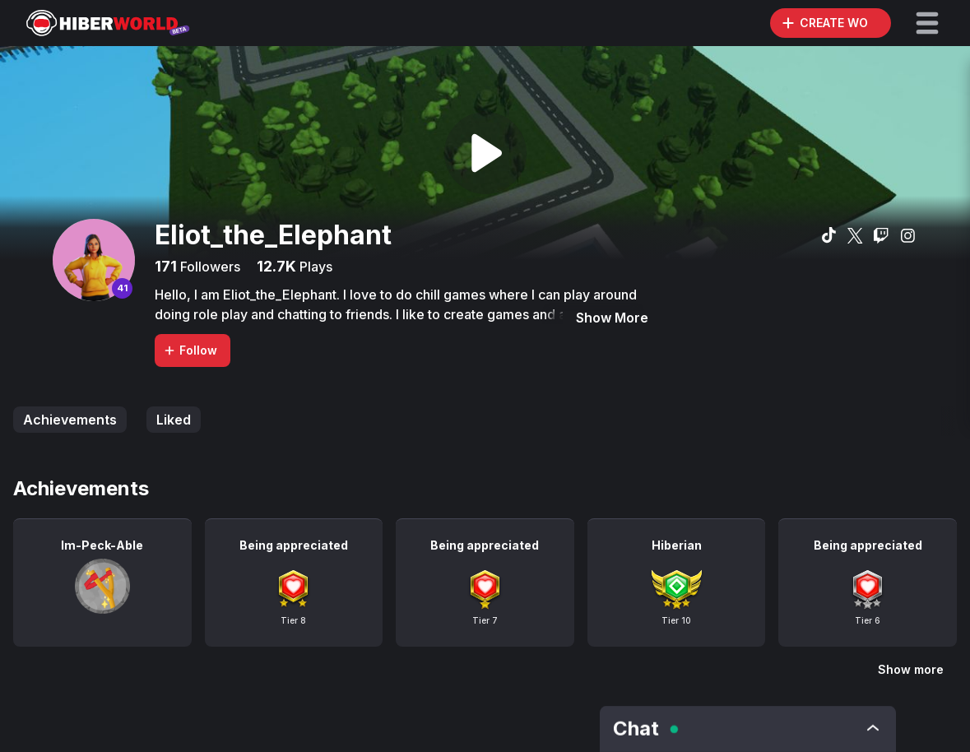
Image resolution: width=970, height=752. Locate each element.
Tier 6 (867, 620)
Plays (314, 266)
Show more (911, 669)
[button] (927, 23)
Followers (208, 266)
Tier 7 (485, 620)
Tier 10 (676, 620)
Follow (190, 350)
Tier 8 (293, 620)
